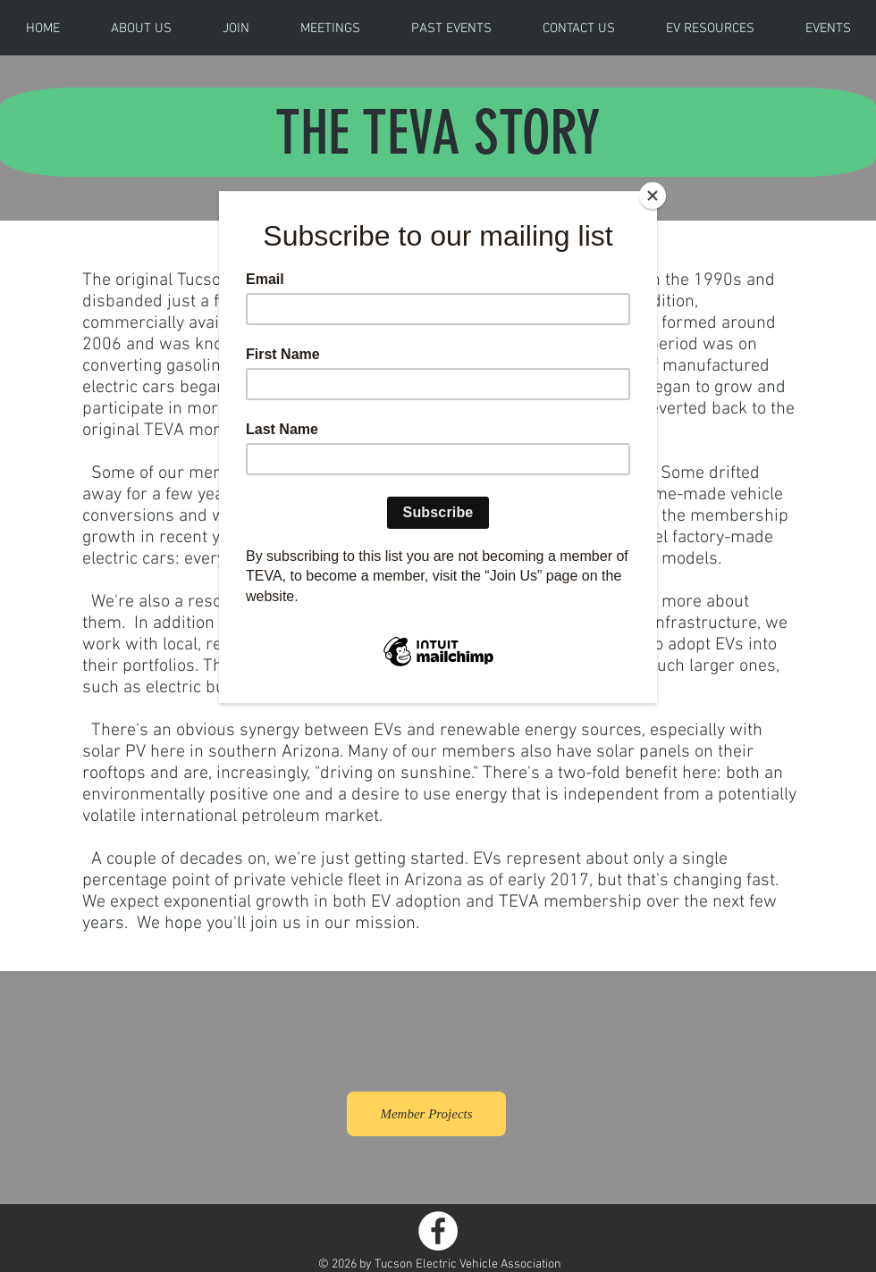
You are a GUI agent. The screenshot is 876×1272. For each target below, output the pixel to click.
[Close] (652, 195)
